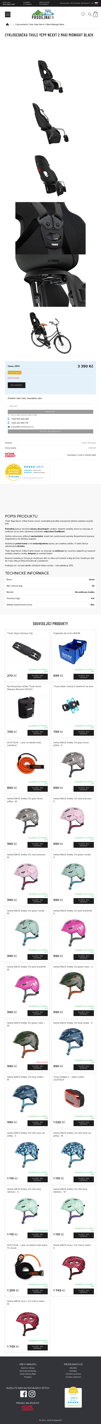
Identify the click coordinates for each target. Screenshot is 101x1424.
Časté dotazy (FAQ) (28, 1374)
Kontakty (85, 3)
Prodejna (65, 3)
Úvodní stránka (7, 24)
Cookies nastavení (73, 1377)
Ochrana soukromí (73, 1374)
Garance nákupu (28, 1368)
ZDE (71, 565)
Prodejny (27, 1377)
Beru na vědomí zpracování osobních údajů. (24, 415)
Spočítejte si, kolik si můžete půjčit (81, 455)
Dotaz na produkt (50, 431)
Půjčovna (75, 3)
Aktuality (73, 1368)
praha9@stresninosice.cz (22, 426)
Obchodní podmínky (44, 3)
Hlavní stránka (27, 3)
